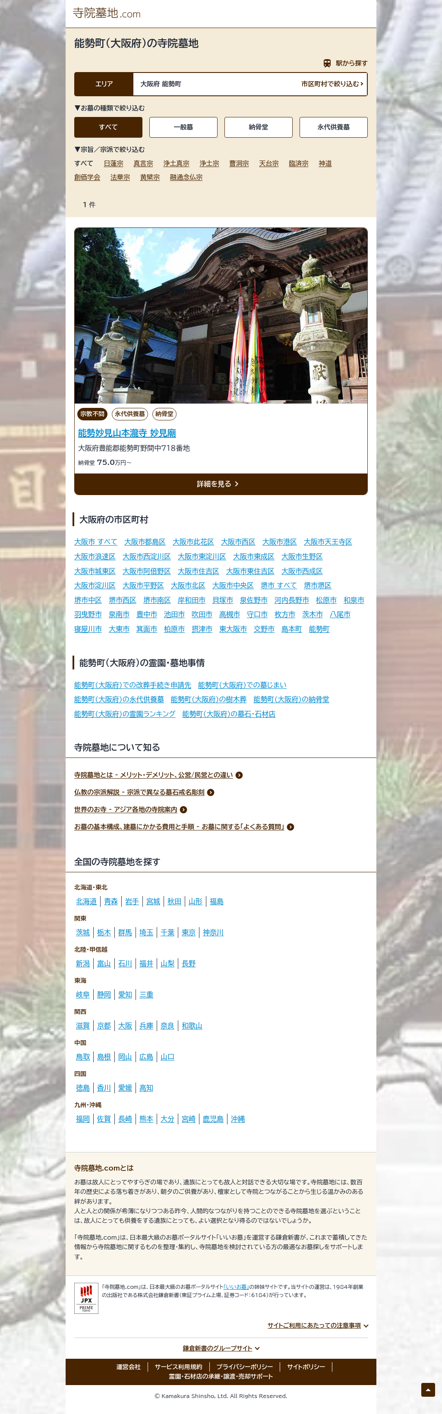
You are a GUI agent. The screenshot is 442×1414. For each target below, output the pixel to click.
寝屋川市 (88, 628)
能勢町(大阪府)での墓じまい (242, 685)
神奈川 (213, 932)
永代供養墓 (334, 127)
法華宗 (120, 177)
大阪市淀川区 (95, 585)
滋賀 (83, 1025)
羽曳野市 (88, 614)
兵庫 (146, 1025)
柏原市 (174, 628)
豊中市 (146, 614)
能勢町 (319, 628)
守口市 (257, 614)
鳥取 (83, 1056)
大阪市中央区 (233, 585)
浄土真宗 (176, 163)
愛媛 (125, 1087)
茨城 (83, 932)
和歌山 (192, 1025)
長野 (189, 963)
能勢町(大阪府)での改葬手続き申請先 (132, 685)
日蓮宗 (113, 163)
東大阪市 (233, 628)
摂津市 (202, 628)
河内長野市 (292, 600)
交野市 (264, 628)
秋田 (174, 901)
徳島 (83, 1087)
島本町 (291, 628)
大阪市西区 (238, 541)
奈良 (167, 1025)
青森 (111, 901)
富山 (104, 963)
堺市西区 (122, 600)
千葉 (167, 932)
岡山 (125, 1056)
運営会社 (129, 1367)
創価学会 (87, 177)
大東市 (119, 628)
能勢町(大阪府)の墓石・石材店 (229, 713)
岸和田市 (191, 600)
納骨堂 (258, 127)
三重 (146, 994)
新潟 (83, 963)
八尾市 (340, 614)
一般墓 (183, 127)
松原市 (326, 600)
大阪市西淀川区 (147, 556)
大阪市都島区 (145, 541)
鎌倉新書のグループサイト (218, 1348)
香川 (104, 1087)
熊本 (146, 1118)
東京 (189, 932)
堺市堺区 (318, 585)
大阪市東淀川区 (202, 556)
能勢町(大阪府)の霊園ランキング (125, 713)
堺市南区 (157, 600)
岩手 (132, 901)
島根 (104, 1056)
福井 (146, 963)
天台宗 (268, 163)
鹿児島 (213, 1118)
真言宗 (143, 163)
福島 (217, 901)
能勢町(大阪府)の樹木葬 (209, 699)
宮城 (153, 901)
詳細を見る (219, 484)
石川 (125, 963)
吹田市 (202, 614)
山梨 (167, 963)
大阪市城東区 (95, 571)
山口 (167, 1056)
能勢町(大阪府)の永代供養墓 (119, 699)
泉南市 (119, 614)
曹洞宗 (239, 163)
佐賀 (104, 1118)
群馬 (125, 932)
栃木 (104, 932)
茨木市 (312, 614)
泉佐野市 (254, 600)
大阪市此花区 (193, 541)
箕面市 (146, 628)
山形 (195, 901)
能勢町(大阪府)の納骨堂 (291, 699)
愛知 (125, 994)
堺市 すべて (279, 585)
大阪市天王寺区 (328, 541)
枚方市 (285, 614)
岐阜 (83, 994)
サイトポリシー (306, 1367)
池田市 (174, 614)
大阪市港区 (279, 541)
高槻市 (229, 614)
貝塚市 (222, 600)
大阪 (125, 1025)
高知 (146, 1087)
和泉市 (354, 600)
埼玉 (146, 932)
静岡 (104, 994)
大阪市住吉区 (198, 571)
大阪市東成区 (254, 556)
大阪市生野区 (302, 556)
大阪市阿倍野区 (147, 571)
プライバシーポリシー (245, 1367)
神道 (325, 163)
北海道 (86, 901)
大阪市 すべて (95, 541)
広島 (146, 1056)
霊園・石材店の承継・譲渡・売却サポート (221, 1376)
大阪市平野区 (143, 585)
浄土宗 (209, 163)
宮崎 (189, 1118)
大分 (167, 1118)
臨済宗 (298, 163)
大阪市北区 (188, 585)
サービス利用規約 (178, 1367)
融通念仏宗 (186, 177)
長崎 (125, 1118)
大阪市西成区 (302, 571)
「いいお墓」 (236, 1286)
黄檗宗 (150, 177)
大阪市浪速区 (95, 556)
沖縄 (238, 1118)
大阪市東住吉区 (250, 571)
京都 (104, 1025)
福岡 (83, 1118)
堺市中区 (88, 600)
